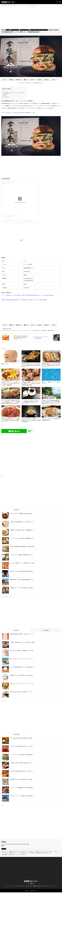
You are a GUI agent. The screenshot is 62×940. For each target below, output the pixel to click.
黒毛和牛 (51, 330)
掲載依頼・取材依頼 (37, 885)
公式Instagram (6, 94)
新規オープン (55, 29)
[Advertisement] (31, 17)
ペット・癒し (54, 851)
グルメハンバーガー (19, 330)
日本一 (40, 330)
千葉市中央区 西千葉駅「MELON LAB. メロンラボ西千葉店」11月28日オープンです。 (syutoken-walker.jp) (24, 299)
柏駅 (43, 330)
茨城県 (28, 844)
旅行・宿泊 (49, 852)
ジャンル (3, 851)
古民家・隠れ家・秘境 (38, 852)
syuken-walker (8, 328)
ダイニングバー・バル (15, 29)
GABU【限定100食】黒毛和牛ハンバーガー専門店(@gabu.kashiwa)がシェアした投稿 (21, 220)
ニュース (45, 851)
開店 (49, 330)
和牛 (38, 330)
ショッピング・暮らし (29, 851)
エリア (2, 844)
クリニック (18, 851)
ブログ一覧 (24, 885)
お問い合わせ (30, 885)
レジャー (27, 852)
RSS (33, 883)
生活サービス (24, 854)
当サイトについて (45, 885)
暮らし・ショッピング (16, 854)
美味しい (46, 330)
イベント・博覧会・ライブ (10, 851)
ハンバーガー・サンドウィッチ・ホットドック (39, 29)
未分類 (2, 845)
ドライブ (41, 851)
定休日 (4, 95)
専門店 (44, 852)
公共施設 (31, 852)
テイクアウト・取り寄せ (24, 29)
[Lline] (25, 80)
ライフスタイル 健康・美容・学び (8, 852)
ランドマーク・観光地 (20, 852)
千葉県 (3, 29)
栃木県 (16, 844)
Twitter (28, 883)
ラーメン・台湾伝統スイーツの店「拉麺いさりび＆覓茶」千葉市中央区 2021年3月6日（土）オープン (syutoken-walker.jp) (27, 295)
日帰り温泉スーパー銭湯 (6, 854)
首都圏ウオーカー (31, 881)
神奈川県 (20, 844)
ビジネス (49, 851)
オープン (4, 330)
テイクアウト (26, 330)
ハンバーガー (31, 330)
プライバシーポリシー (53, 885)
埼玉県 (9, 844)
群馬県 (24, 844)
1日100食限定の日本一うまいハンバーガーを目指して (13, 92)
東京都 (13, 844)
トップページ (6, 885)
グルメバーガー (12, 330)
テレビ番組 (36, 851)
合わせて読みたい (6, 97)
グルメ (7, 29)
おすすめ (50, 29)
